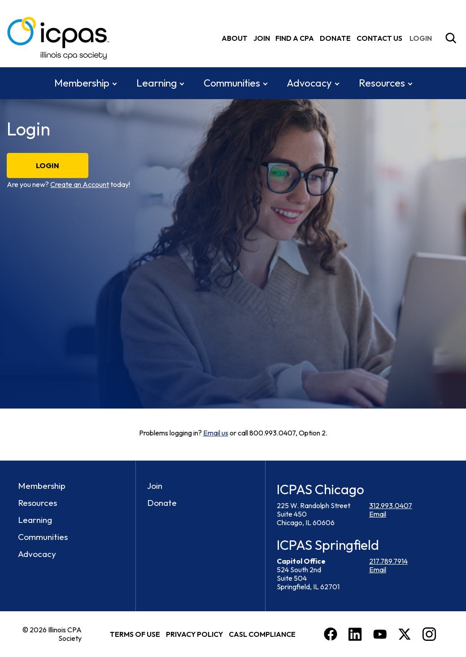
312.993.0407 (390, 505)
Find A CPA (294, 37)
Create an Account (79, 184)
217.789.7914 (388, 560)
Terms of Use (135, 633)
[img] (422, 38)
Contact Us (379, 37)
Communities (232, 82)
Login (47, 165)
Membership (81, 82)
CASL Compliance (262, 633)
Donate (335, 37)
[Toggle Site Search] (451, 38)
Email (377, 513)
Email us (215, 432)
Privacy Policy (194, 633)
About (235, 37)
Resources (382, 82)
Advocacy (309, 82)
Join (261, 37)
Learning (156, 82)
